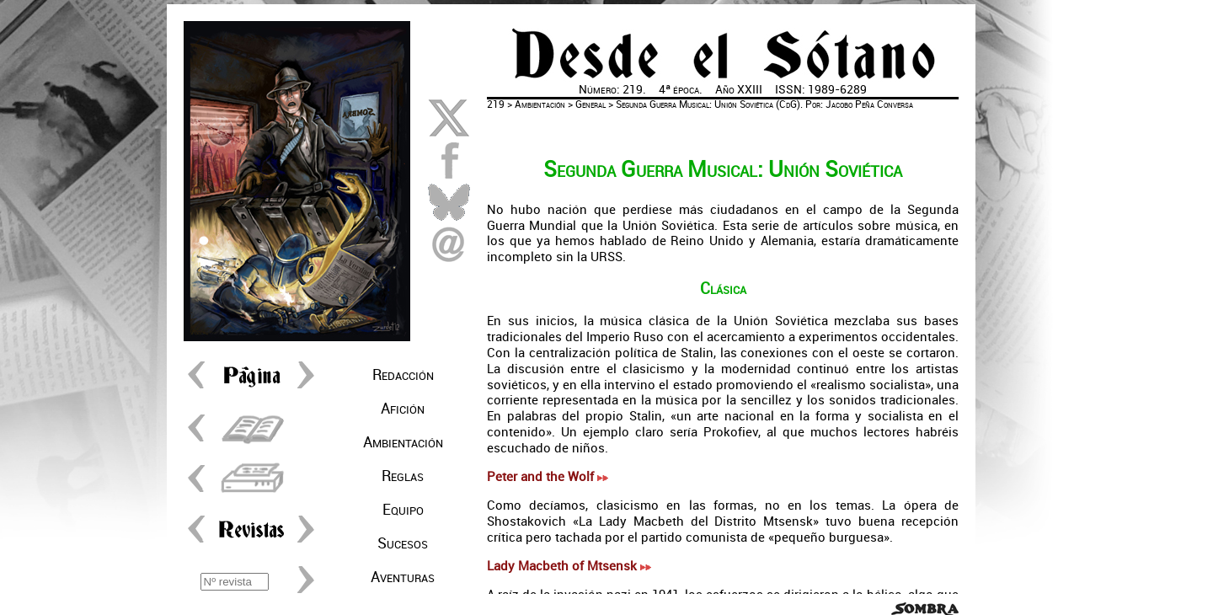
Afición (403, 408)
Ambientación (403, 442)
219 (496, 104)
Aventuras (403, 577)
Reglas (403, 476)
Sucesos (402, 543)
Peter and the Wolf (547, 476)
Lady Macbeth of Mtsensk (569, 566)
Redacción (403, 375)
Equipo (403, 509)
